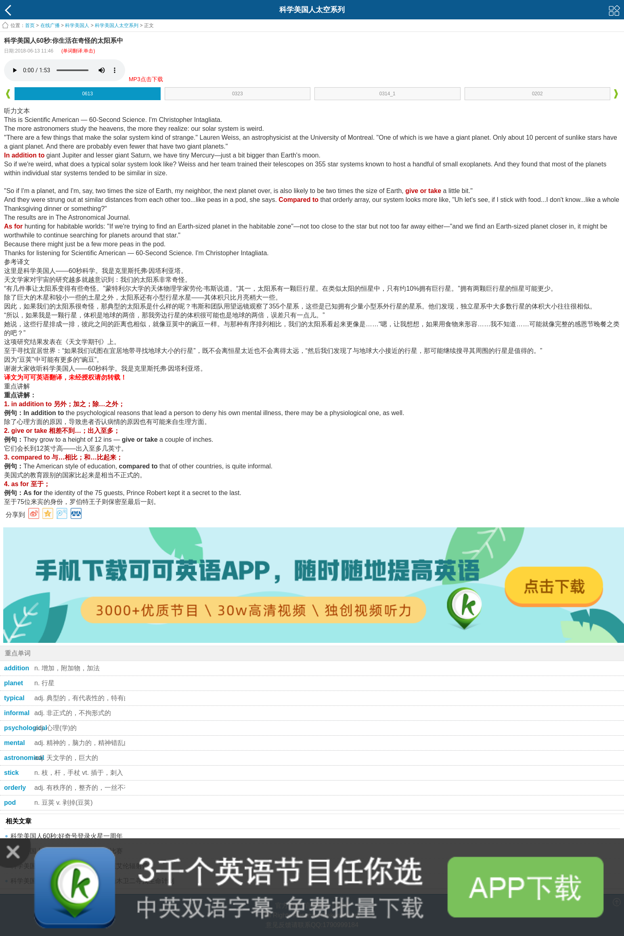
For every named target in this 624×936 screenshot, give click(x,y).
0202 (537, 94)
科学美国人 (77, 25)
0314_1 (387, 94)
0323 (237, 94)
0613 (87, 94)
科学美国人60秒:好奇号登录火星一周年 (66, 836)
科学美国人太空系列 (116, 25)
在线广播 (50, 25)
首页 (30, 25)
